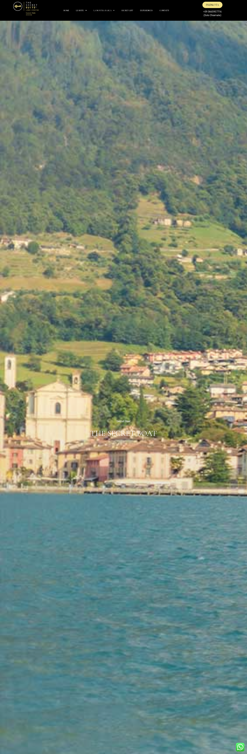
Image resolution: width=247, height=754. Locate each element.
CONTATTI (164, 10)
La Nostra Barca (104, 10)
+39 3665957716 (212, 11)
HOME (66, 10)
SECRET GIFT (127, 10)
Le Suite (81, 10)
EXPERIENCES (146, 10)
